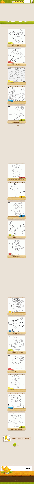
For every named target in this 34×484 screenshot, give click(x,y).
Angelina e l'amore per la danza (17, 83)
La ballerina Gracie (16, 122)
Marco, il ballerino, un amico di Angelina (16, 179)
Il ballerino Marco (16, 333)
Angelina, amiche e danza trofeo (16, 314)
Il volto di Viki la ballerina (16, 64)
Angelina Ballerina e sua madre (17, 352)
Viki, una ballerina (16, 390)
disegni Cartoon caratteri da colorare (21, 438)
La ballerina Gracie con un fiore (17, 371)
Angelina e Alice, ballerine (17, 218)
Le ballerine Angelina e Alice (16, 410)
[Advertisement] (16, 12)
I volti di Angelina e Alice (16, 45)
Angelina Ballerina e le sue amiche (16, 103)
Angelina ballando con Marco (16, 429)
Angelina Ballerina (16, 256)
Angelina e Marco (16, 237)
